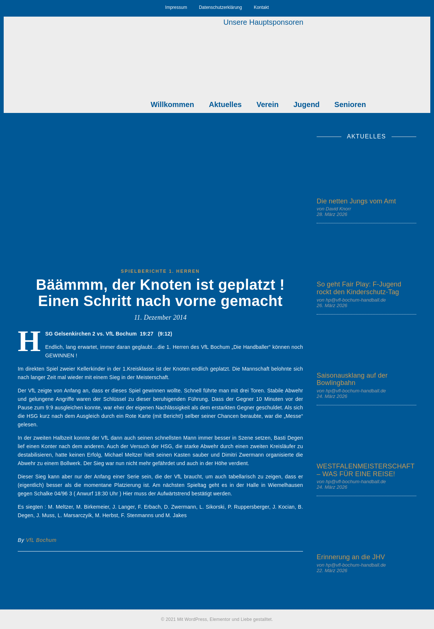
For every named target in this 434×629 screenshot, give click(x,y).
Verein (267, 104)
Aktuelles (225, 104)
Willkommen (172, 104)
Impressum (176, 7)
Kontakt (261, 7)
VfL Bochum (41, 540)
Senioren (350, 104)
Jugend (306, 104)
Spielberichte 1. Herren (160, 271)
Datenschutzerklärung (220, 7)
